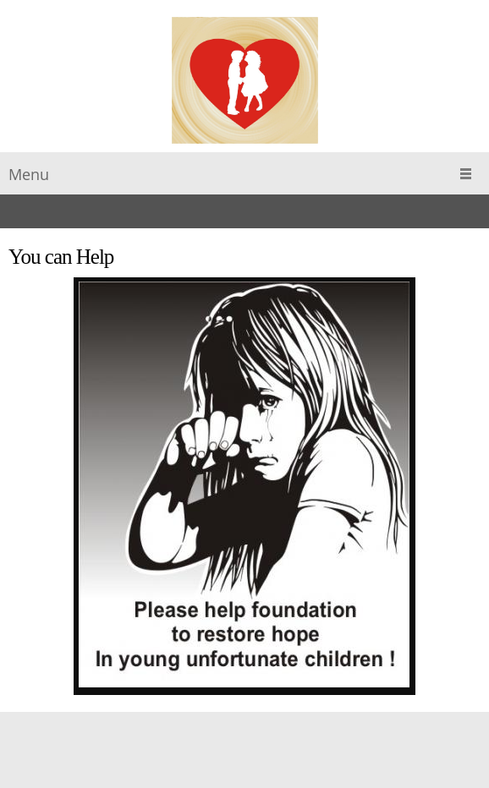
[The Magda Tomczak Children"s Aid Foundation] (245, 80)
